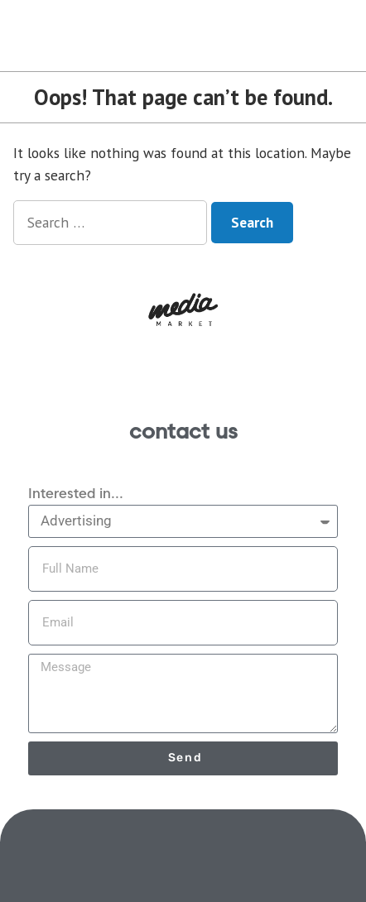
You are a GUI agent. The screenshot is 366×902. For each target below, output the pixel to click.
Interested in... (75, 493)
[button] (183, 309)
